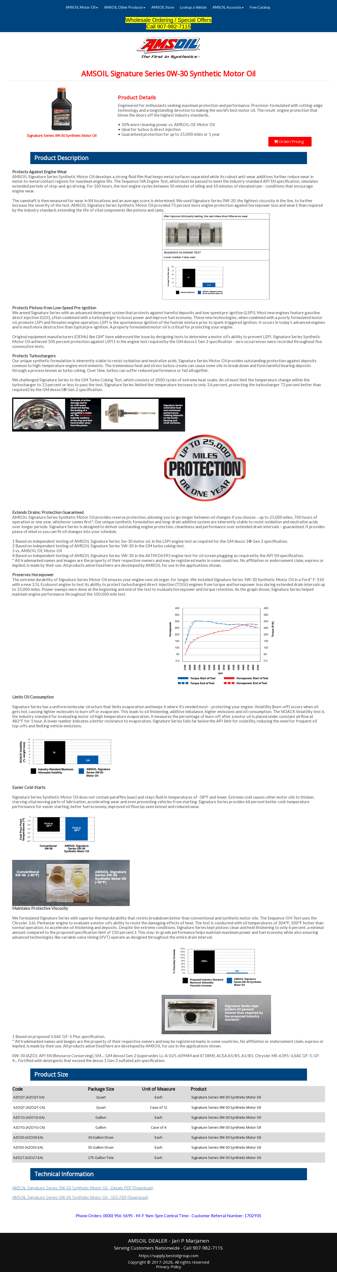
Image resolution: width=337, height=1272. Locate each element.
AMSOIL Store (162, 7)
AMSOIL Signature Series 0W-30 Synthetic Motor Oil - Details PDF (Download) (82, 1187)
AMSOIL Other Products (124, 7)
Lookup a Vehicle (193, 7)
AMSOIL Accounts (228, 7)
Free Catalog (260, 7)
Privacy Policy (168, 1266)
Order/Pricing (289, 141)
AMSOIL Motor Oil (82, 7)
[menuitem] (82, 7)
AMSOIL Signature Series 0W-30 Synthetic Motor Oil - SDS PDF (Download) (80, 1197)
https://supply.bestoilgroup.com (168, 1255)
